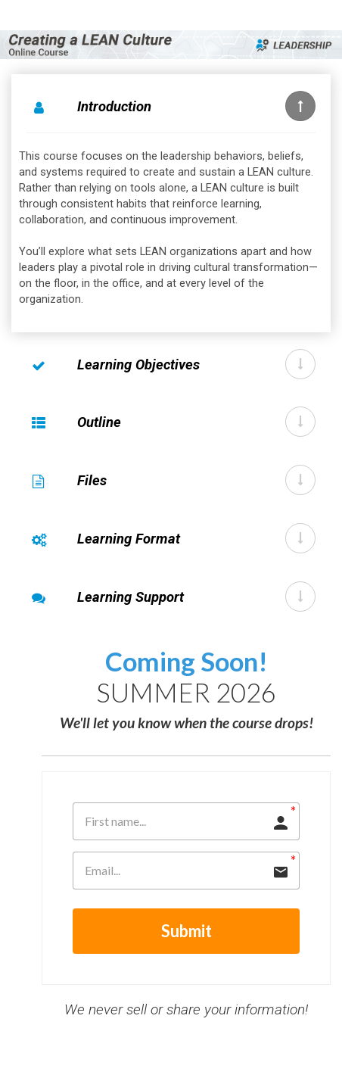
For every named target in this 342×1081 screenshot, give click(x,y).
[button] (300, 106)
